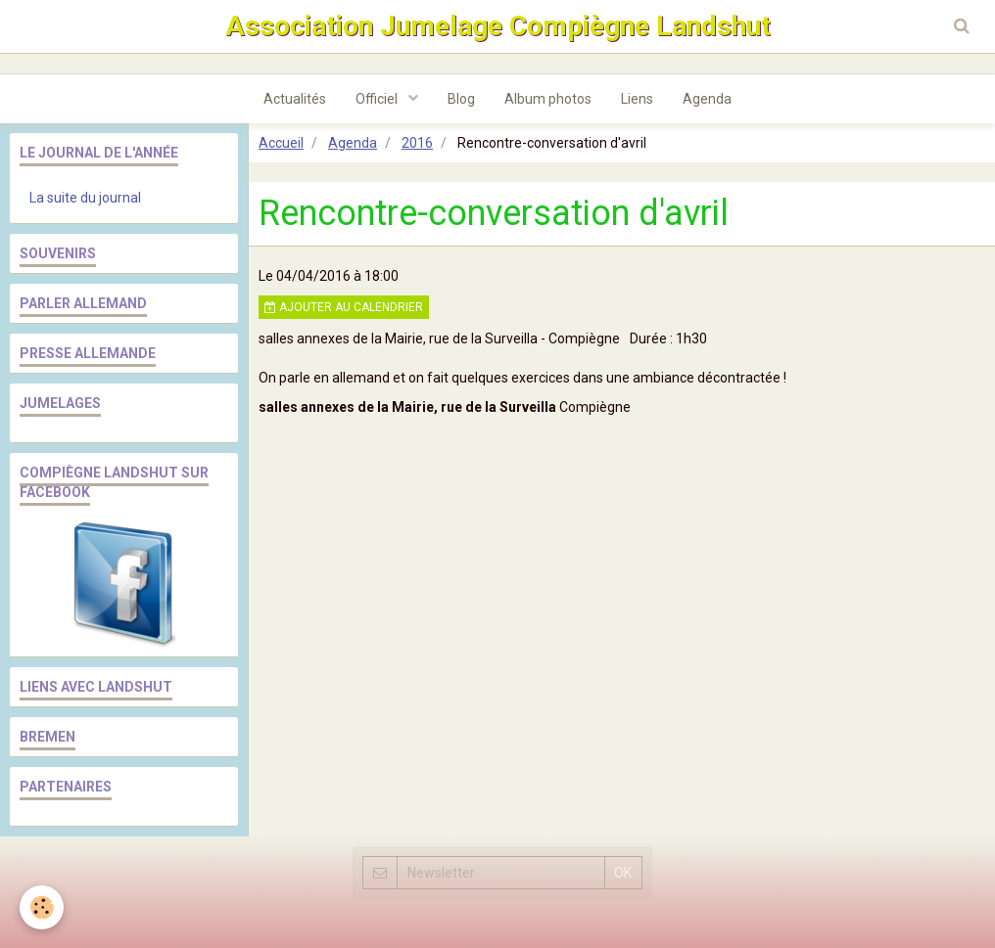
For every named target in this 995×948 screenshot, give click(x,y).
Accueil (281, 143)
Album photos (548, 99)
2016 (417, 143)
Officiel (378, 99)
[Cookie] (42, 907)
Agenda (707, 99)
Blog (461, 99)
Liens (637, 99)
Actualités (294, 99)
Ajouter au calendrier (343, 307)
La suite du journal (85, 197)
